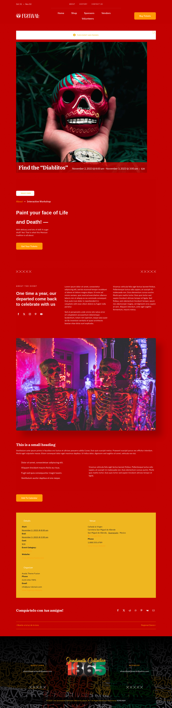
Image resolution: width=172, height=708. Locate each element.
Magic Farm (27, 551)
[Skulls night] (86, 339)
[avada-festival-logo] (27, 14)
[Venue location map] (119, 565)
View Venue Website (96, 546)
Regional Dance (148, 625)
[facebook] (18, 314)
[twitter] (24, 314)
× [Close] (154, 32)
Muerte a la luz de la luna (28, 625)
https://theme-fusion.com (33, 558)
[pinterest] (35, 314)
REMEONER (121, 701)
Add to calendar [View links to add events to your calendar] (29, 498)
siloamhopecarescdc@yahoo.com (37, 671)
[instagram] (30, 314)
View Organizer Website (32, 590)
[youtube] (41, 314)
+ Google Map (95, 536)
